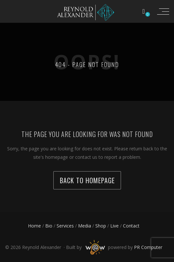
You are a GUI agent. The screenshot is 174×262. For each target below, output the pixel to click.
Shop (100, 226)
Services (65, 226)
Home (34, 226)
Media (84, 226)
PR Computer (148, 247)
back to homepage (87, 180)
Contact (131, 226)
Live (114, 226)
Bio (48, 226)
